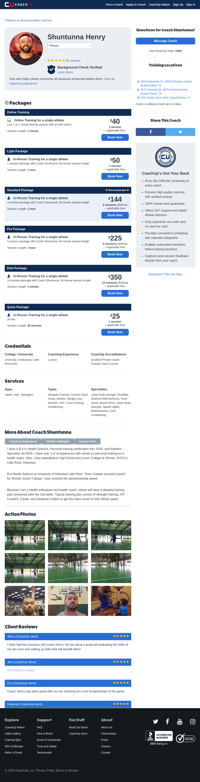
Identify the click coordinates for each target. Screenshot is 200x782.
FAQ (39, 727)
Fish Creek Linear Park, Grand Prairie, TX (165, 97)
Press (104, 739)
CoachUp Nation (159, 4)
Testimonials (44, 752)
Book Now (115, 137)
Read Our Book (78, 727)
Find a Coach (114, 4)
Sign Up (178, 4)
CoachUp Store (78, 733)
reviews (73, 60)
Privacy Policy (45, 770)
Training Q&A (13, 739)
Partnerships (108, 733)
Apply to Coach (136, 4)
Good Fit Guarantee (49, 739)
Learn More (65, 72)
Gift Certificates (14, 746)
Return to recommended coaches (28, 20)
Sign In (190, 4)
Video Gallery (13, 733)
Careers (106, 746)
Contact (105, 752)
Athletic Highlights (58, 441)
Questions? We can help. (165, 274)
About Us (106, 727)
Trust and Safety (47, 746)
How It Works (45, 733)
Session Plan (87, 441)
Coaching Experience (23, 441)
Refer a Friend (13, 752)
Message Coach (165, 41)
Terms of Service (67, 770)
